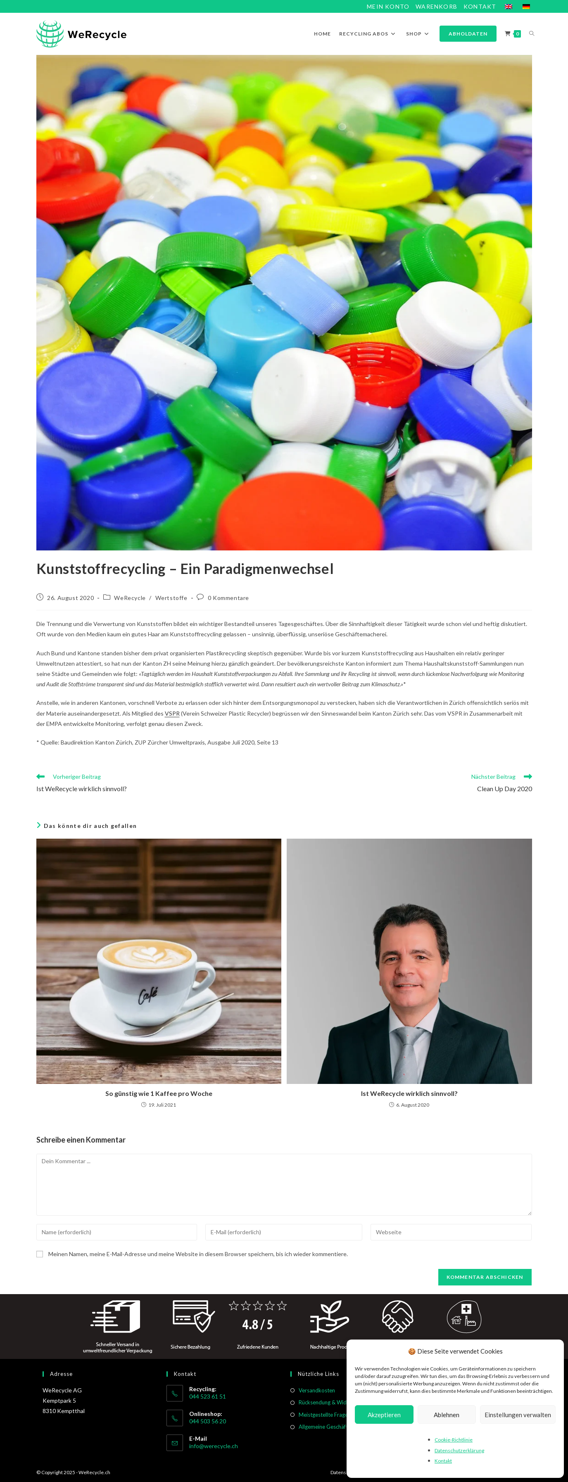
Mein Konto (388, 6)
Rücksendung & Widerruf (328, 1402)
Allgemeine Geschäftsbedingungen (340, 1426)
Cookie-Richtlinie (454, 1440)
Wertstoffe (171, 597)
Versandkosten (317, 1390)
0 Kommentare (228, 597)
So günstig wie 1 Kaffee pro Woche (158, 1093)
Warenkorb (436, 6)
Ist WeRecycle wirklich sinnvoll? (409, 1093)
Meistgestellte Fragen (325, 1414)
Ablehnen (446, 1414)
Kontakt (443, 1461)
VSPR (172, 713)
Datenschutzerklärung (459, 1450)
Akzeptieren (384, 1414)
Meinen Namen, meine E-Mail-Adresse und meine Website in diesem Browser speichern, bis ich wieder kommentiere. (198, 1253)
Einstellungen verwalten (518, 1414)
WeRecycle (129, 597)
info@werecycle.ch (213, 1445)
